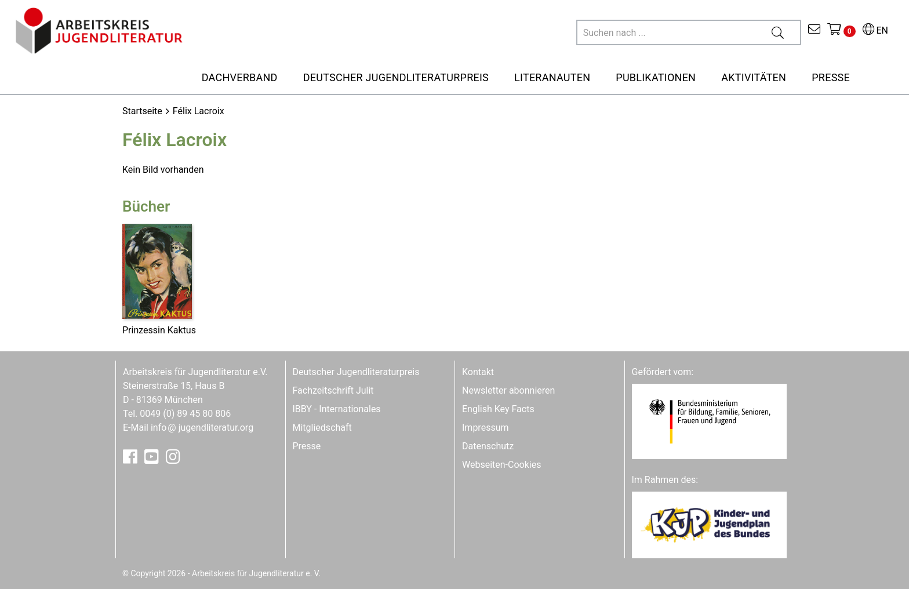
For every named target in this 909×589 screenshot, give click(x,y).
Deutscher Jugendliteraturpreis (356, 371)
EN (875, 30)
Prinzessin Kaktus (159, 330)
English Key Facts (498, 409)
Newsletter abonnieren (508, 390)
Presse (307, 446)
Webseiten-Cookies (501, 464)
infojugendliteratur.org (202, 427)
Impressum (485, 427)
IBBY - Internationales (337, 409)
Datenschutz (488, 446)
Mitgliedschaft (322, 427)
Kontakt (478, 371)
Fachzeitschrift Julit (333, 390)
